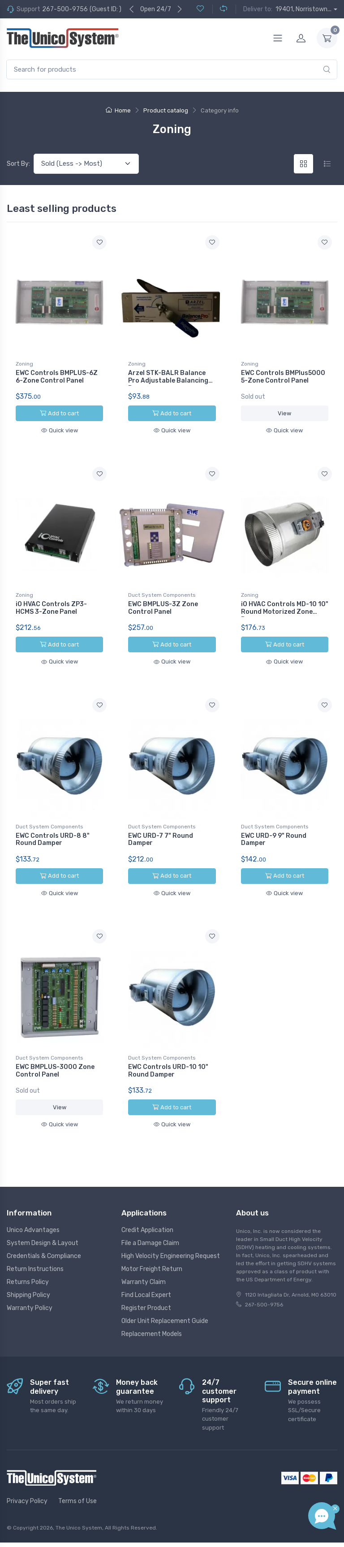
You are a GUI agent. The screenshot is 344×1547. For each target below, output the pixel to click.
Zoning (24, 364)
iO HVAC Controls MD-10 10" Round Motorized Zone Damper (284, 606)
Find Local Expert (146, 1274)
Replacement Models (151, 1313)
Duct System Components (162, 589)
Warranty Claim (143, 1261)
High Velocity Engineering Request (170, 1235)
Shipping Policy (28, 1274)
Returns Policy (28, 1261)
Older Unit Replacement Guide (164, 1300)
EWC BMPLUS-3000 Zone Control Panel (55, 1054)
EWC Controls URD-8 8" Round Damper (53, 828)
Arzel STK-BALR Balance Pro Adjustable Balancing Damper (168, 380)
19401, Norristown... (303, 9)
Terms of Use (77, 1480)
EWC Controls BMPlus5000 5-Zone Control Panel (283, 376)
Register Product (146, 1287)
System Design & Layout (42, 1222)
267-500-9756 (65, 9)
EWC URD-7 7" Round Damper (160, 828)
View (284, 413)
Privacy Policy (27, 1480)
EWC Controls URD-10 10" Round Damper (168, 1054)
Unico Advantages (33, 1209)
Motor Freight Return (151, 1248)
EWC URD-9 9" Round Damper (273, 828)
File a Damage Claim (150, 1222)
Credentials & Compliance (44, 1235)
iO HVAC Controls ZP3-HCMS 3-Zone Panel (51, 602)
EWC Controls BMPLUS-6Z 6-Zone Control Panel (57, 376)
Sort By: (18, 164)
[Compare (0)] (219, 9)
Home (118, 110)
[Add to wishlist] (99, 242)
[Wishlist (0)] (200, 9)
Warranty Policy (29, 1287)
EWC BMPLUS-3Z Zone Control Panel (163, 602)
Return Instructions (35, 1248)
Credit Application (147, 1209)
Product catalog (165, 110)
